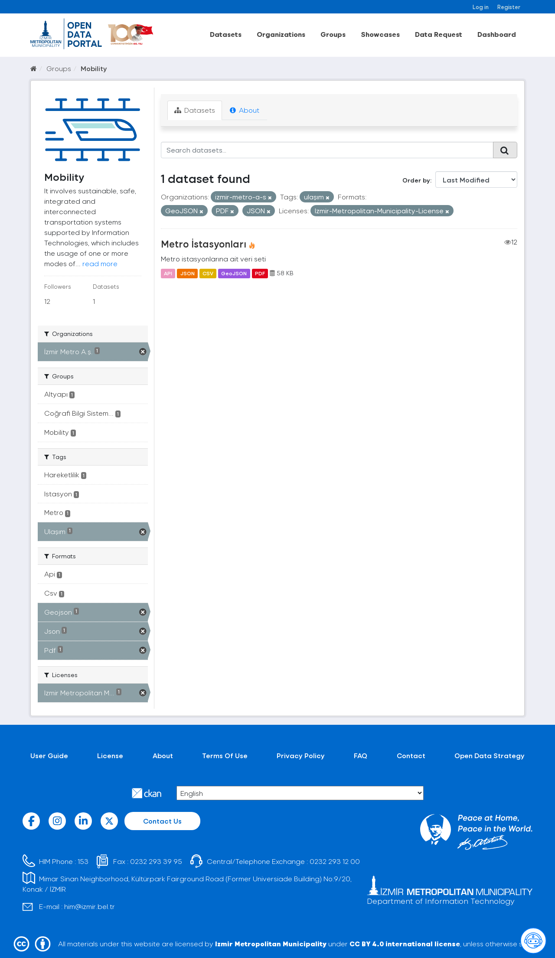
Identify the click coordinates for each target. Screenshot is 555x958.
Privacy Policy (301, 755)
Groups (333, 34)
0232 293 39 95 (156, 861)
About (244, 109)
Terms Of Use (225, 755)
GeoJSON (234, 273)
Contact (411, 755)
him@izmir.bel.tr (89, 906)
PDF (260, 273)
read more (100, 263)
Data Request (438, 34)
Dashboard (496, 34)
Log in (481, 6)
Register (508, 6)
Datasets (226, 34)
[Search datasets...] (327, 150)
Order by (416, 180)
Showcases (380, 34)
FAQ (360, 755)
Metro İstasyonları (203, 243)
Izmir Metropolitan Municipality (270, 943)
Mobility (94, 68)
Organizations (281, 34)
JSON (187, 273)
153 (83, 861)
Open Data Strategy (489, 755)
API (168, 273)
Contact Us (162, 820)
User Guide (49, 755)
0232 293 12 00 (335, 861)
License (110, 755)
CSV (207, 273)
